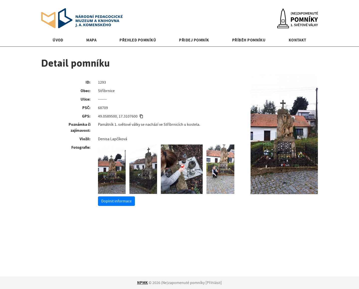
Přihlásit (214, 282)
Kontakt (297, 40)
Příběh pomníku (249, 40)
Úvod (58, 40)
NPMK (142, 282)
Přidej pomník (194, 40)
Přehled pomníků (137, 40)
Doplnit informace (116, 201)
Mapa (91, 40)
